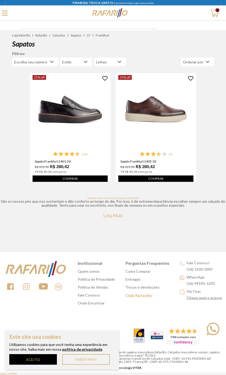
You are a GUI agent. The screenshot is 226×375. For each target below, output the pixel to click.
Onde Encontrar (91, 303)
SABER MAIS (86, 359)
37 (89, 35)
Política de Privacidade (96, 279)
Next (220, 2)
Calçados (58, 35)
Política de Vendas (93, 287)
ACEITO (33, 359)
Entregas (133, 279)
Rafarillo (41, 35)
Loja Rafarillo (21, 35)
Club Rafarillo (138, 295)
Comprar (70, 178)
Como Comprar (137, 271)
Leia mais (113, 215)
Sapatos (76, 35)
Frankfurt (102, 35)
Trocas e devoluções (142, 287)
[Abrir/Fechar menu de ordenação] (197, 62)
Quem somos (89, 271)
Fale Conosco (89, 295)
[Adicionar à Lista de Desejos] (105, 78)
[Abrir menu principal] (5, 13)
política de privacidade (82, 349)
